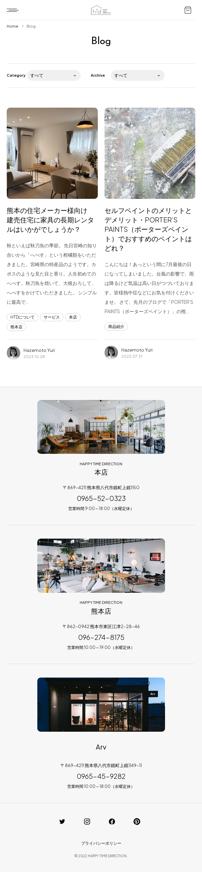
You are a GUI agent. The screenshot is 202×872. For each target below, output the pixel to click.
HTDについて (22, 317)
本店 (73, 317)
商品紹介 (116, 326)
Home (12, 26)
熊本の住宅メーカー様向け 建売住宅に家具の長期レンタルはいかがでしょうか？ (50, 219)
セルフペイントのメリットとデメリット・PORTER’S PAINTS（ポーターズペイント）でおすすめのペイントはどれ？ (148, 229)
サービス (52, 317)
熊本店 (16, 326)
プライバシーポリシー (101, 843)
